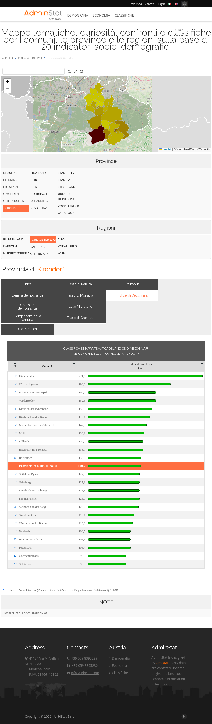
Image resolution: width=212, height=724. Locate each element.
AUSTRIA (7, 58)
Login (161, 4)
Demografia (77, 15)
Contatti (150, 4)
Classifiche (124, 15)
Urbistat (162, 662)
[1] (147, 347)
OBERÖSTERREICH (30, 58)
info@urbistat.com (83, 673)
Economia (101, 15)
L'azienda (136, 4)
